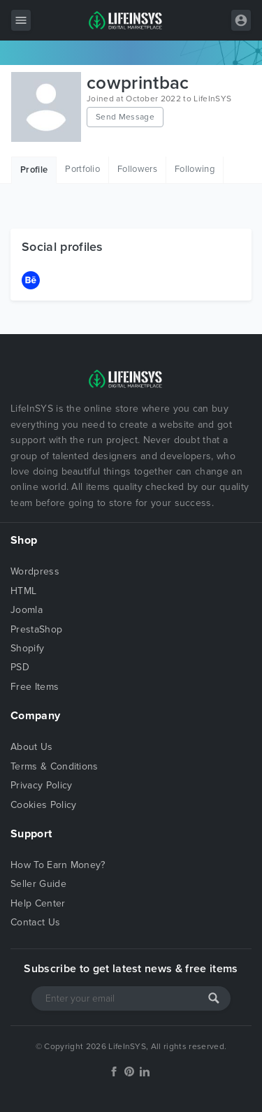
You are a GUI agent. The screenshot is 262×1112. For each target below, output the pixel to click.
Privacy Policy (41, 785)
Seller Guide (38, 884)
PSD (19, 667)
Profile (34, 169)
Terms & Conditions (54, 766)
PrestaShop (36, 629)
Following (194, 169)
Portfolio (82, 169)
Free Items (34, 687)
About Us (31, 747)
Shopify (27, 648)
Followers (137, 169)
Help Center (38, 903)
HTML (23, 591)
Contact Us (35, 922)
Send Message (125, 117)
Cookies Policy (43, 805)
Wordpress (34, 571)
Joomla (26, 610)
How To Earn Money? (57, 865)
